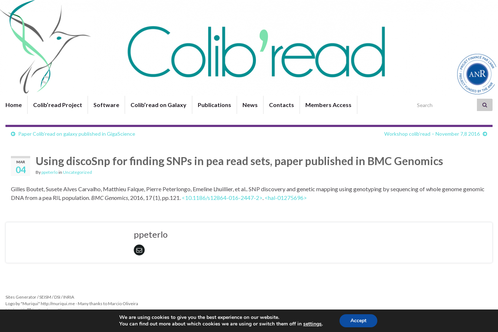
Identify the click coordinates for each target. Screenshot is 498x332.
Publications (214, 104)
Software (106, 104)
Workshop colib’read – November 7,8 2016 (432, 134)
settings (312, 324)
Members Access (328, 104)
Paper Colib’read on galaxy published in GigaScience (76, 134)
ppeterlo (49, 172)
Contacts (281, 104)
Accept (358, 320)
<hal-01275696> (286, 197)
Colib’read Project (57, 104)
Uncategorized (77, 172)
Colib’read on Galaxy (158, 104)
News (250, 104)
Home (13, 104)
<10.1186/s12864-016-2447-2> (222, 197)
